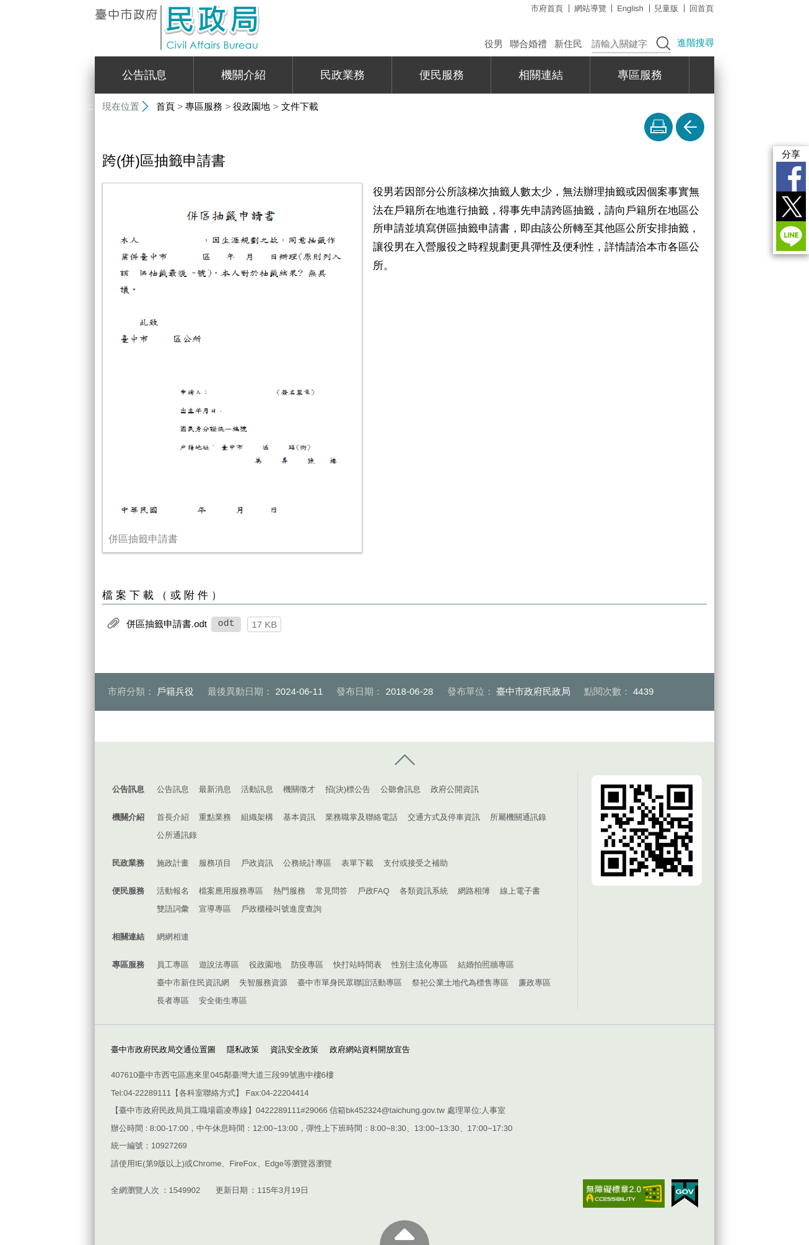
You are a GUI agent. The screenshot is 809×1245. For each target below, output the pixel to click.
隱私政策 (243, 1049)
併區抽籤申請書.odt (166, 623)
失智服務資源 (263, 982)
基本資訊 (299, 817)
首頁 (165, 106)
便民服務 (441, 75)
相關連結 (540, 75)
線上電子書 (520, 890)
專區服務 (640, 75)
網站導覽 (590, 8)
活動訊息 (257, 789)
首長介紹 (173, 817)
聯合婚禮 (528, 43)
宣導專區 (215, 908)
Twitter (791, 206)
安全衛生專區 (223, 1000)
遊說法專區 (219, 964)
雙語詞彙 (173, 908)
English (630, 8)
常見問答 (331, 890)
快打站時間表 (357, 964)
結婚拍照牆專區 (486, 964)
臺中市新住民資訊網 (193, 982)
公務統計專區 (307, 863)
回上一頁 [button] (690, 127)
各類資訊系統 (424, 890)
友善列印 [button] (658, 127)
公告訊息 (144, 75)
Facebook (791, 176)
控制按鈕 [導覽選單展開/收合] (404, 760)
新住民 (568, 43)
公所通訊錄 (177, 835)
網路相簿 (474, 890)
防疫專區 (307, 964)
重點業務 (215, 817)
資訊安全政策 (294, 1049)
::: (89, 5)
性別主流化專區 (419, 964)
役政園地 (251, 106)
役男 (493, 43)
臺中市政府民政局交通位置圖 (163, 1049)
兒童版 (666, 8)
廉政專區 (534, 982)
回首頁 (701, 8)
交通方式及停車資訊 (444, 817)
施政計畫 (173, 863)
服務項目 (215, 863)
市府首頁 (547, 8)
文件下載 (299, 106)
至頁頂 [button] (404, 1232)
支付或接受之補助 (415, 863)
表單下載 (357, 863)
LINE (791, 236)
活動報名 (173, 890)
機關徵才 (299, 789)
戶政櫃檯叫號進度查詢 (281, 908)
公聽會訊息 (400, 789)
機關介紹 (243, 75)
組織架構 (257, 817)
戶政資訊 (257, 863)
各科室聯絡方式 (207, 1093)
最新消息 (215, 789)
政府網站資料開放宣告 (370, 1049)
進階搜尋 (695, 42)
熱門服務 (289, 890)
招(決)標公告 (348, 789)
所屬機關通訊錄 (518, 817)
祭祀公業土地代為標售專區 (460, 982)
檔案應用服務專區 (231, 890)
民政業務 (342, 75)
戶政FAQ (373, 890)
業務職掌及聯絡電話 (361, 817)
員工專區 (173, 964)
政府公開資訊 (455, 789)
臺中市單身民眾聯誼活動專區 (349, 982)
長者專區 (173, 1000)
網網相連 (173, 936)
